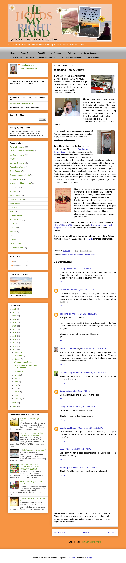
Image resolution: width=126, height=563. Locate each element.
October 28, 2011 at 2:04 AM (95, 373)
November (18, 356)
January (17, 399)
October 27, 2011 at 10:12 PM (94, 349)
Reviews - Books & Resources (81, 255)
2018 (14, 326)
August (17, 375)
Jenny (63, 449)
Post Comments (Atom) (91, 542)
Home (12, 53)
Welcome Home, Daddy (23, 362)
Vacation (13, 232)
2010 (14, 403)
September (18, 372)
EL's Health (14, 207)
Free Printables (93, 57)
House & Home (15, 220)
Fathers (63, 255)
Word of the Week (17, 167)
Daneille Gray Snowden (71, 373)
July (16, 378)
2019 (14, 323)
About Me (42, 53)
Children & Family (16, 215)
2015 (14, 336)
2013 (14, 343)
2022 (14, 313)
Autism (12, 211)
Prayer (12, 240)
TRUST (13, 159)
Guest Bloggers (16, 171)
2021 (14, 316)
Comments (16, 265)
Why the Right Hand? (48, 57)
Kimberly (64, 467)
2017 (14, 329)
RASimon (71, 558)
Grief (11, 236)
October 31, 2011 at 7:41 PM (78, 449)
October (17, 359)
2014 (14, 339)
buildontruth (65, 314)
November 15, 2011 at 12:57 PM (83, 467)
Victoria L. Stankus (69, 349)
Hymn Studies (15, 203)
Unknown (64, 290)
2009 (14, 406)
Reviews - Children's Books (20, 183)
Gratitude (13, 228)
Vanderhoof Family (69, 428)
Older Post (110, 532)
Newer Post (60, 532)
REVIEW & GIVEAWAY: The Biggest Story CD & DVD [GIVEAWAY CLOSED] (31, 467)
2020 (14, 319)
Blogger (90, 558)
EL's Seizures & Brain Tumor (22, 57)
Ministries (13, 191)
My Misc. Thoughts (17, 163)
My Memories (15, 195)
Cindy (62, 269)
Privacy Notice (26, 53)
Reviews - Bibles (16, 244)
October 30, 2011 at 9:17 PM (90, 428)
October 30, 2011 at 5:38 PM (83, 407)
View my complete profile (27, 68)
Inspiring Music (15, 179)
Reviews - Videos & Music (20, 175)
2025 (14, 309)
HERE (90, 239)
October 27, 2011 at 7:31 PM (82, 290)
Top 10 (12, 224)
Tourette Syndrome (17, 248)
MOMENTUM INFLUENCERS (21, 103)
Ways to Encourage (17, 147)
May (16, 385)
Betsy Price (65, 407)
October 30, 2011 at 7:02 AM (78, 391)
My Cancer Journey (89, 53)
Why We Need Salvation (71, 57)
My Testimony (56, 53)
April (16, 388)
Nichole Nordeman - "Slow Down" (33, 450)
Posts (14, 262)
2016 (14, 333)
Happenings (14, 187)
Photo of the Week (17, 199)
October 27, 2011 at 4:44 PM (78, 269)
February (18, 395)
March (17, 392)
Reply (62, 282)
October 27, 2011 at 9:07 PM (84, 314)
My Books (71, 53)
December (18, 352)
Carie (62, 391)
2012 (14, 346)
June (16, 382)
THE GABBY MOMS (63, 225)
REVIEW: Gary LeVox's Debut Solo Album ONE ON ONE (31, 434)
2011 (14, 349)
